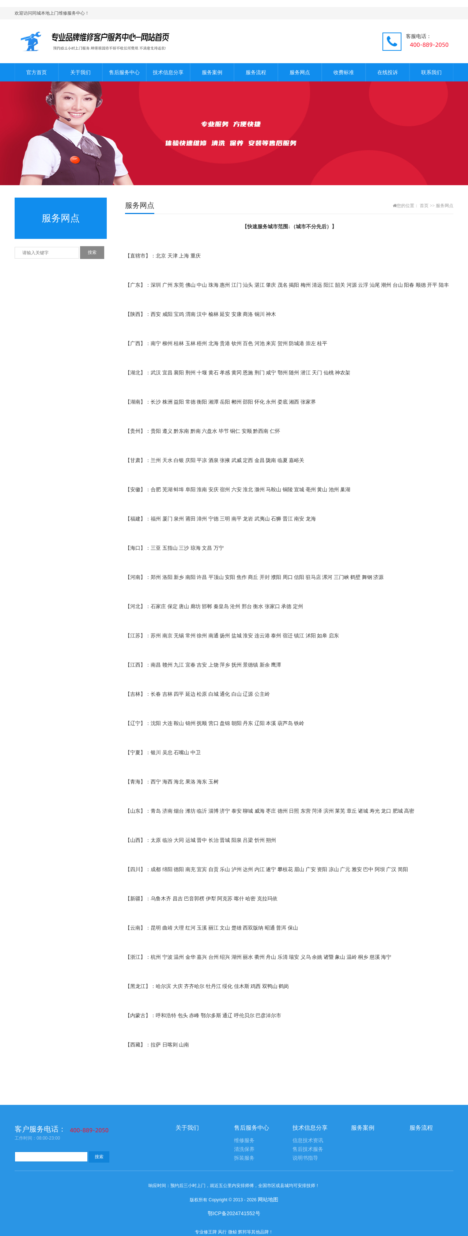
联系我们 (431, 72)
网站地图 (268, 1199)
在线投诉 (387, 72)
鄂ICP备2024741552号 (234, 1213)
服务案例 (212, 72)
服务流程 (256, 72)
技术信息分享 (168, 72)
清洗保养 (244, 1149)
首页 (424, 205)
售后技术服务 (307, 1149)
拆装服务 (244, 1158)
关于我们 (80, 72)
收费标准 (343, 72)
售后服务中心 (124, 72)
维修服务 (244, 1140)
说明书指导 (305, 1158)
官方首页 (36, 72)
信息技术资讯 (307, 1140)
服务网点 (300, 72)
